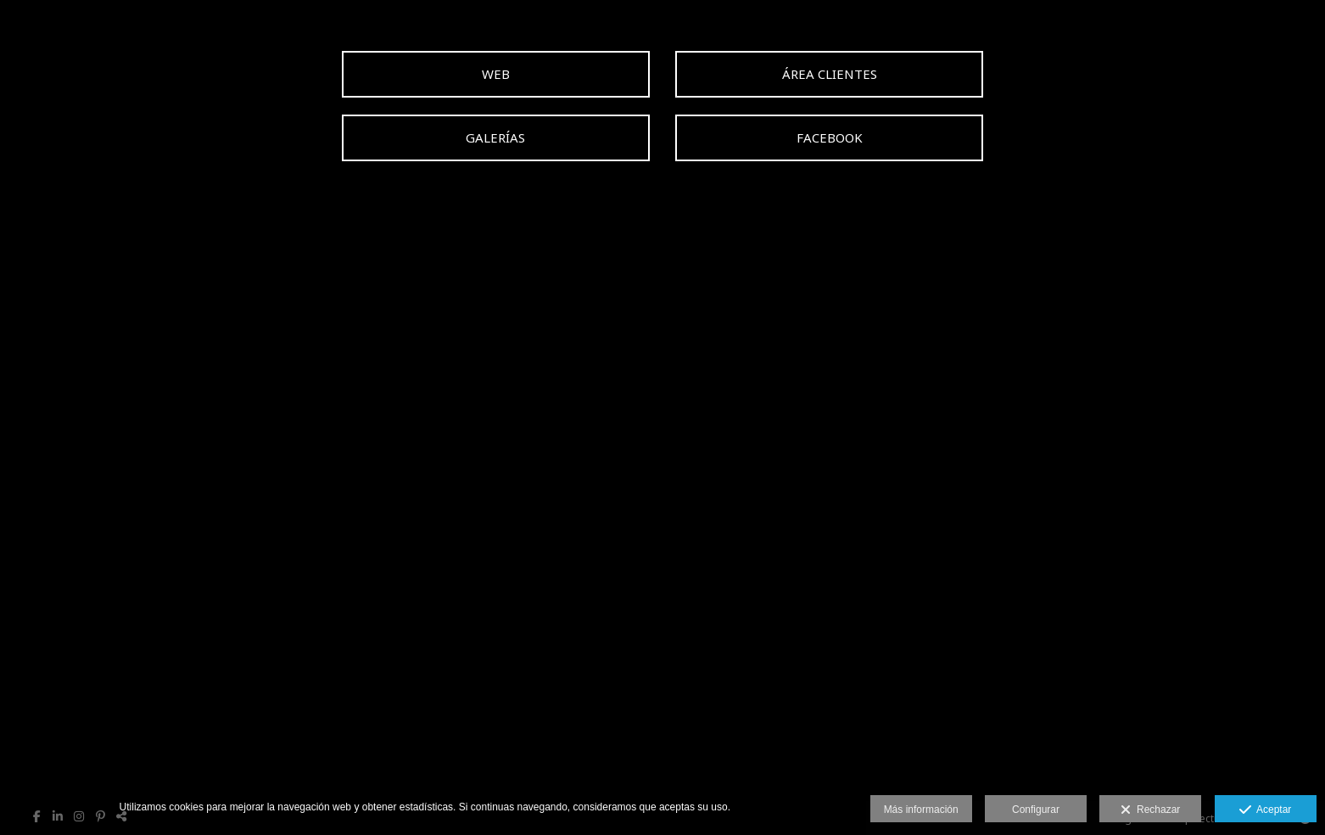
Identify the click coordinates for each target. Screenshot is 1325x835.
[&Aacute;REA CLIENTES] (829, 74)
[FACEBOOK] (829, 138)
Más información (921, 809)
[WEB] (496, 74)
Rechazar (1150, 810)
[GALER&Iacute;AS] (496, 138)
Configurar (1035, 809)
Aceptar (1265, 810)
